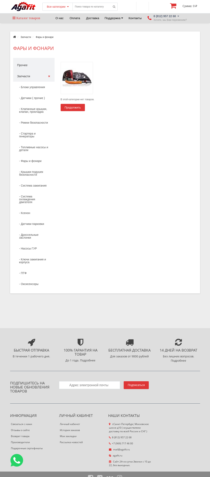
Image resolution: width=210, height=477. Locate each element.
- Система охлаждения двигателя (27, 199)
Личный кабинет (70, 424)
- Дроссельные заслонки (29, 236)
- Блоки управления (32, 87)
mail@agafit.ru (119, 449)
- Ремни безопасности (33, 122)
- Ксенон (24, 213)
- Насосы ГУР (28, 248)
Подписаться (136, 385)
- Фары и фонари (30, 161)
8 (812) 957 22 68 (120, 437)
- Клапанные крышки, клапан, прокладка (33, 110)
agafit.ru (115, 455)
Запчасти (26, 37)
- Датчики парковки (31, 223)
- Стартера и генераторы (27, 135)
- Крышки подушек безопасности (31, 173)
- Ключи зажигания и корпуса (32, 261)
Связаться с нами (21, 424)
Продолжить (73, 107)
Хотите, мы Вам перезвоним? (170, 20)
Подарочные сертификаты (27, 448)
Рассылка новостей (71, 442)
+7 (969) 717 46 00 (121, 443)
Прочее (22, 65)
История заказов (70, 430)
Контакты (135, 18)
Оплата (75, 18)
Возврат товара (20, 436)
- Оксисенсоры (29, 284)
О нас (60, 18)
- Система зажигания (33, 185)
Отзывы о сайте (20, 430)
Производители (20, 442)
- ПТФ (23, 273)
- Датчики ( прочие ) (32, 98)
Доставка (92, 18)
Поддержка (114, 18)
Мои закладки (68, 436)
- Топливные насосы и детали (33, 149)
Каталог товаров (26, 18)
